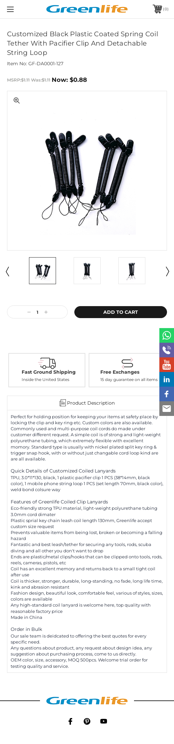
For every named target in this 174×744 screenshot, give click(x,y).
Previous (7, 271)
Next (167, 271)
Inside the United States (45, 379)
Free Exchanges (119, 372)
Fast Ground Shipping (49, 372)
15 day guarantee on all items (129, 379)
